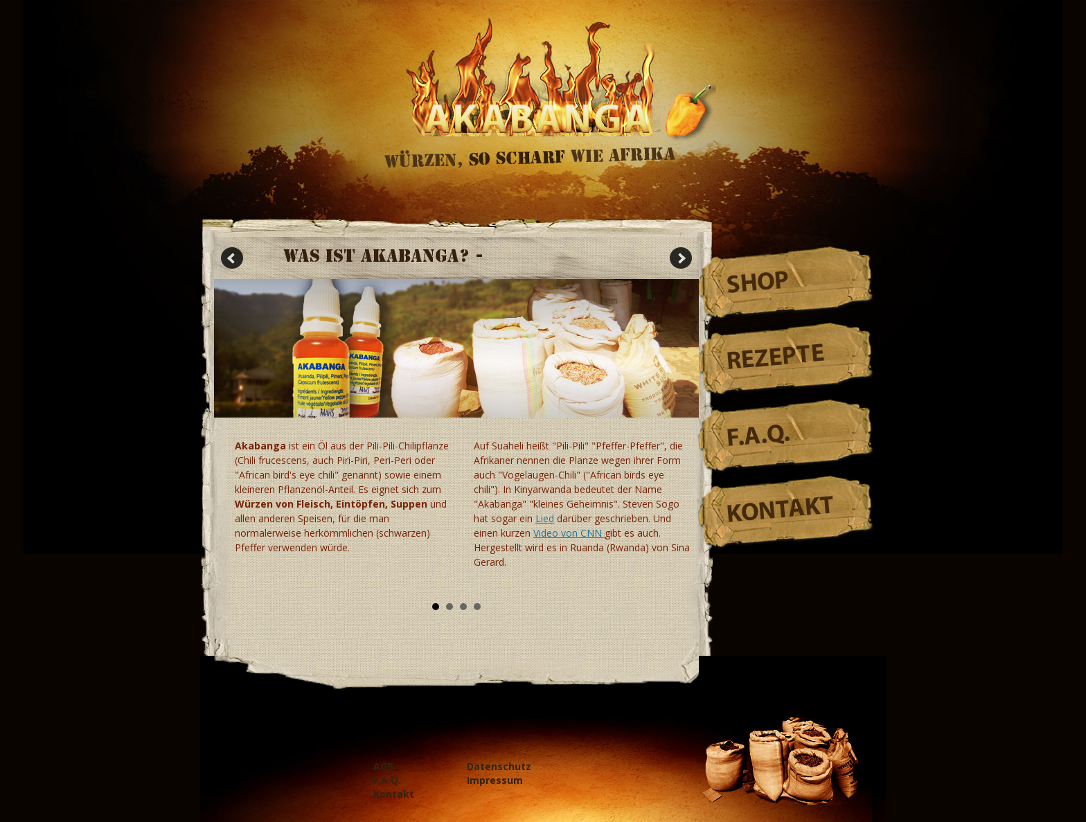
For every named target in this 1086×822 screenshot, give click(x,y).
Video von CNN (569, 532)
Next (681, 258)
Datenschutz (499, 766)
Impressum (495, 780)
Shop (758, 284)
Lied (544, 518)
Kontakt (781, 511)
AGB (383, 766)
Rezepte (776, 358)
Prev (232, 258)
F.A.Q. (758, 437)
